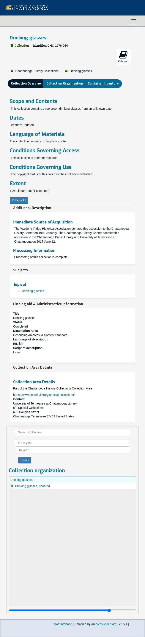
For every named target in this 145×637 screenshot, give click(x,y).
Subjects (20, 270)
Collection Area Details (32, 367)
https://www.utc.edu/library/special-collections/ (44, 395)
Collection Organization (64, 84)
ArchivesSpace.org (104, 624)
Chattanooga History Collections (36, 71)
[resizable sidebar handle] (72, 610)
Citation (123, 56)
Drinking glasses (33, 291)
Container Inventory (103, 84)
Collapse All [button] (19, 200)
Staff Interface (62, 624)
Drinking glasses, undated (32, 486)
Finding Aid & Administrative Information (48, 304)
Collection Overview (26, 84)
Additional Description (32, 208)
